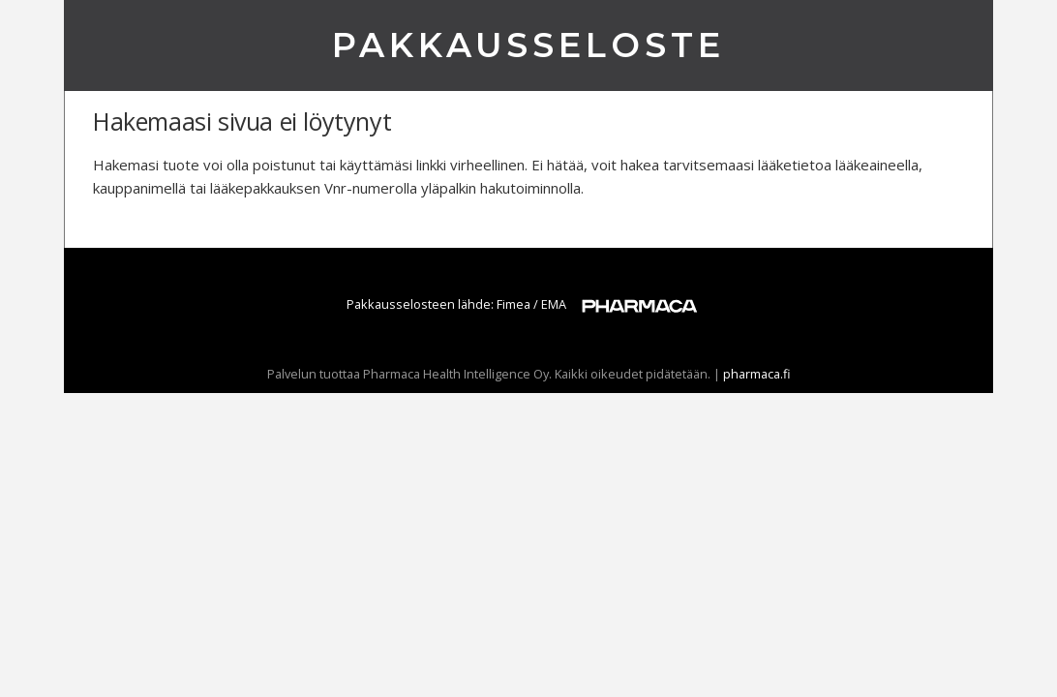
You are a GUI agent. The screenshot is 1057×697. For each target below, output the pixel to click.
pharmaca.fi (757, 373)
